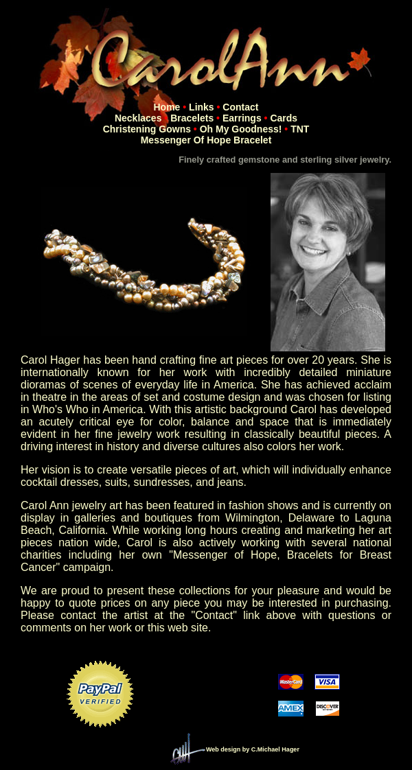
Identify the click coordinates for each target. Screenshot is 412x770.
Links (201, 107)
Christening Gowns (147, 129)
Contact (240, 107)
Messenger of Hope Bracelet (206, 140)
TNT (299, 129)
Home (167, 107)
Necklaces (138, 118)
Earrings (242, 118)
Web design (223, 749)
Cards (283, 118)
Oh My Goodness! (241, 129)
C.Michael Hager (275, 749)
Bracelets (192, 118)
